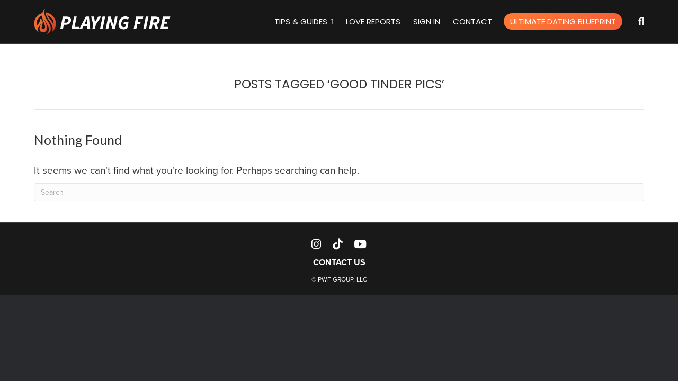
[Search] (633, 22)
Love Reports (373, 21)
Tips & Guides (300, 21)
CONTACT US (339, 262)
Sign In (426, 21)
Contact (472, 21)
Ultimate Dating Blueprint (563, 21)
